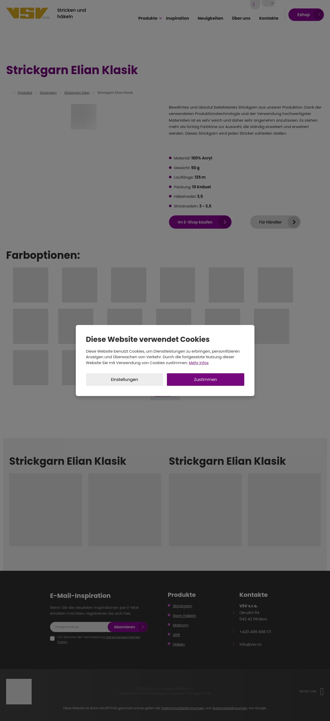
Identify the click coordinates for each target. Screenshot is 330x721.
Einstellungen (124, 379)
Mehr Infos (199, 362)
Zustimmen (205, 379)
